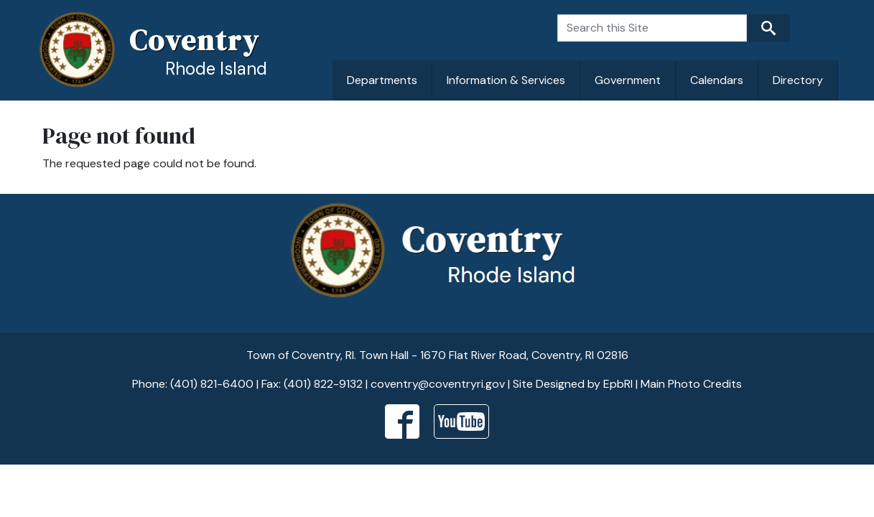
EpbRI (618, 383)
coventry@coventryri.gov (438, 383)
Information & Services (506, 80)
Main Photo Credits (691, 383)
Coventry (194, 40)
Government (628, 80)
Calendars (716, 80)
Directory (798, 80)
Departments (382, 80)
